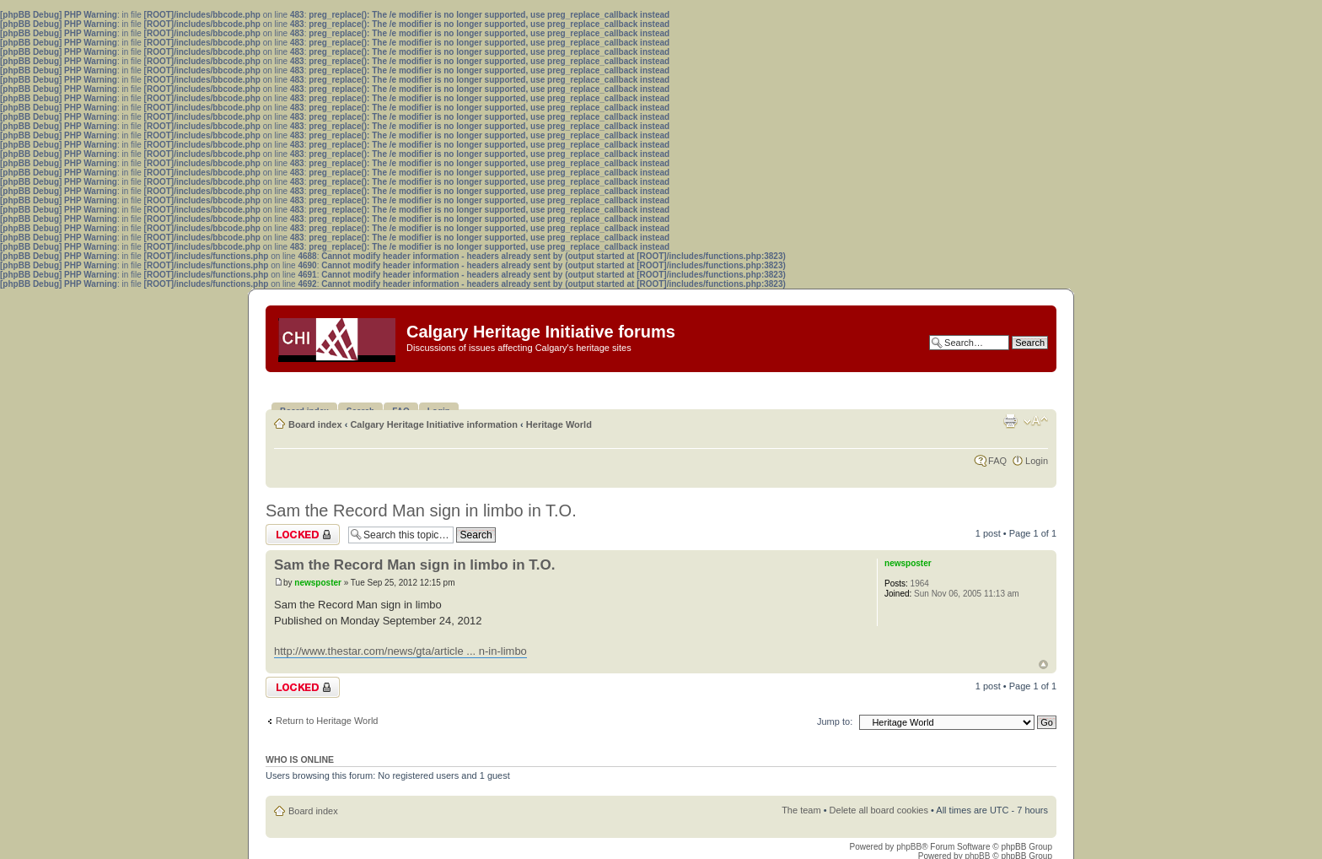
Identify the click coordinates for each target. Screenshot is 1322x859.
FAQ (997, 461)
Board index (315, 424)
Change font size (1036, 421)
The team (801, 810)
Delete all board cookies (879, 810)
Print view (1010, 421)
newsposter (317, 582)
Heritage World (559, 424)
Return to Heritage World (327, 721)
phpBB (909, 846)
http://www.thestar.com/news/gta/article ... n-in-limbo (400, 651)
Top (1043, 664)
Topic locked (303, 534)
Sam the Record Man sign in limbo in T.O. (421, 510)
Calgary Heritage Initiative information (434, 424)
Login (1036, 461)
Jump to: (834, 721)
